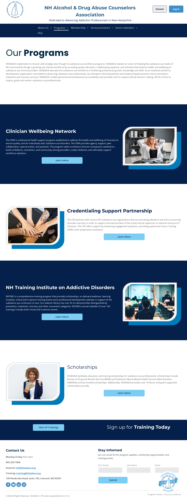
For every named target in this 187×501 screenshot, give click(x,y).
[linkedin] (18, 485)
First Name (103, 465)
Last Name (132, 465)
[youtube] (13, 485)
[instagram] (24, 485)
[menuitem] (45, 27)
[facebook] (8, 485)
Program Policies (155, 494)
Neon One (65, 496)
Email (157, 465)
